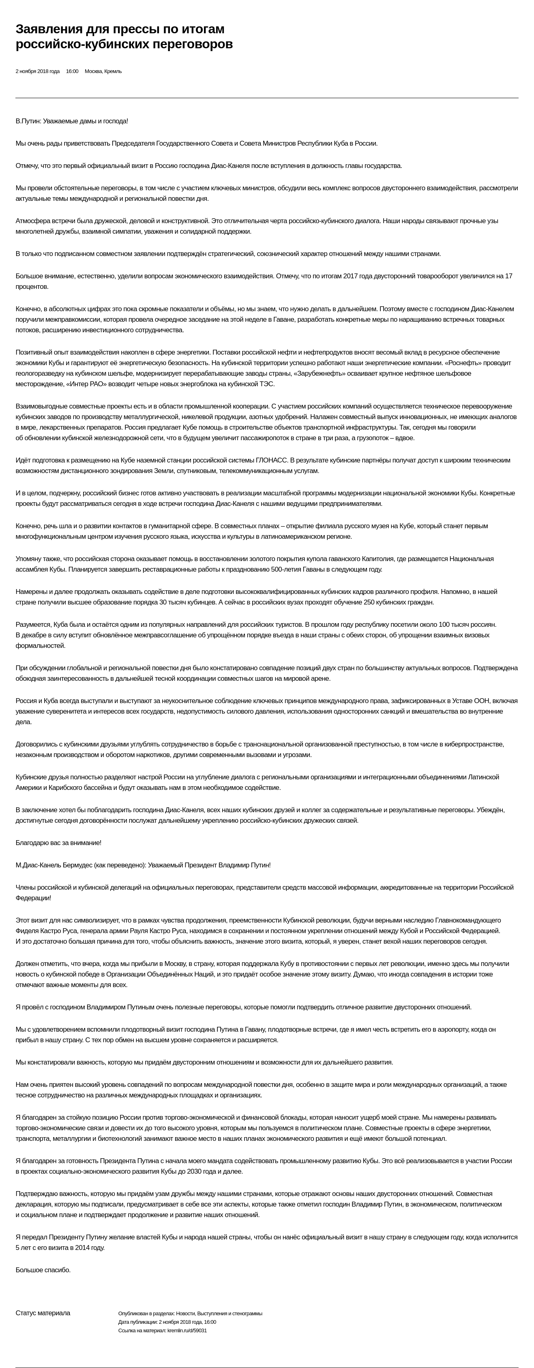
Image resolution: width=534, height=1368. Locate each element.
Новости (185, 1313)
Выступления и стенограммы (229, 1313)
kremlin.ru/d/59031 (187, 1330)
